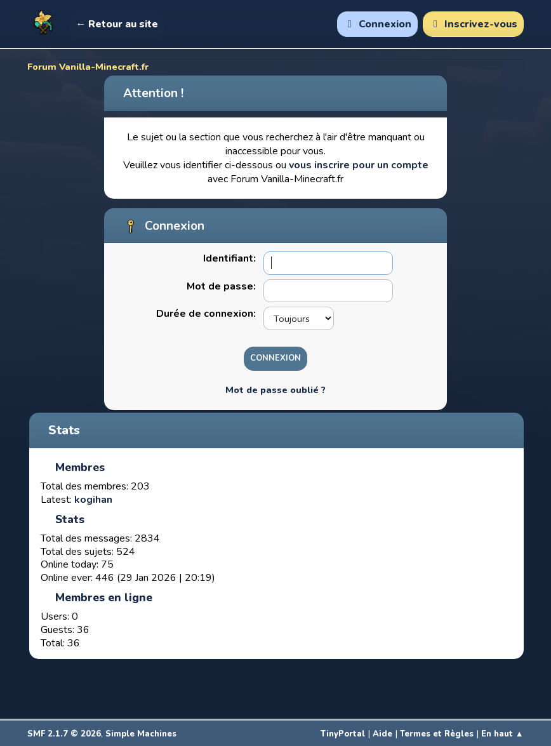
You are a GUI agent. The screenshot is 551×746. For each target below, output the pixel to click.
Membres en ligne (103, 597)
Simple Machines (140, 734)
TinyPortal (343, 734)
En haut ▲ (502, 734)
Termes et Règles (437, 734)
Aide (382, 734)
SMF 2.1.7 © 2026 (64, 734)
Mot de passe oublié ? (275, 389)
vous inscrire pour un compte (358, 165)
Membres (80, 467)
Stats (64, 430)
